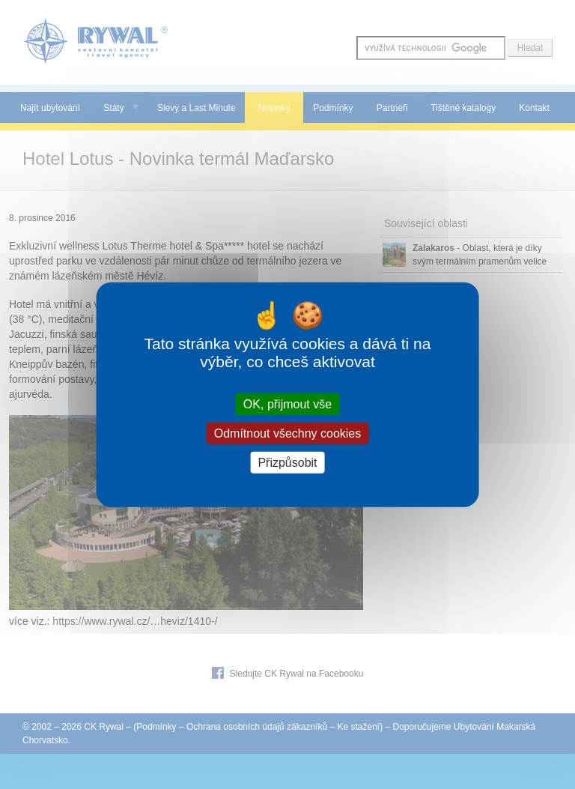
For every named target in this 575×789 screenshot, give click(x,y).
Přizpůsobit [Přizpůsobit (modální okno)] (287, 462)
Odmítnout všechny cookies (288, 432)
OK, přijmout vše (287, 403)
